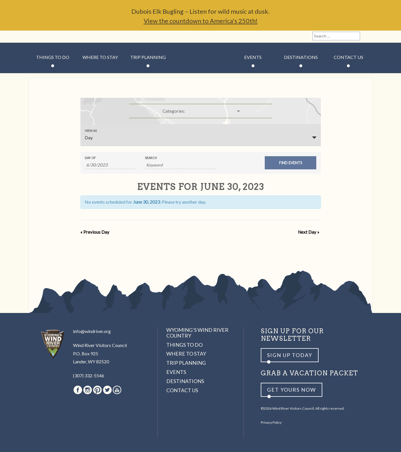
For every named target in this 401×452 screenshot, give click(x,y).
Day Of (90, 157)
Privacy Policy (271, 422)
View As (91, 130)
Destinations (301, 57)
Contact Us (348, 57)
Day (89, 137)
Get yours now (291, 389)
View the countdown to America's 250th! (201, 21)
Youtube (74, 36)
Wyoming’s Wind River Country (197, 333)
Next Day (308, 232)
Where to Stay (100, 57)
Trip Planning (148, 57)
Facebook (35, 36)
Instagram (45, 36)
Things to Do (52, 57)
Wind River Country (200, 74)
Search (151, 157)
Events (253, 57)
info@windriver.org (92, 331)
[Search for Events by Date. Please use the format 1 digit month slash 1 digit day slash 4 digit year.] (110, 165)
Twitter (64, 36)
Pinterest (54, 36)
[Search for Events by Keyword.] (180, 165)
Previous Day (94, 232)
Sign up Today (289, 355)
